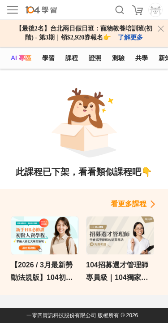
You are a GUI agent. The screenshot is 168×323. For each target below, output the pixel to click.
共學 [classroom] (141, 57)
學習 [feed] (48, 57)
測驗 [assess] (118, 57)
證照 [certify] (95, 57)
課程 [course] (71, 57)
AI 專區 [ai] (21, 57)
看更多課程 (128, 204)
